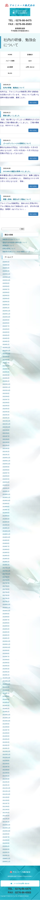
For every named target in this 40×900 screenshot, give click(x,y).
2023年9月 (6, 356)
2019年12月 (6, 494)
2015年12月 (6, 641)
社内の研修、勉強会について (13, 88)
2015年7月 (6, 656)
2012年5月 (6, 773)
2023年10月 (6, 353)
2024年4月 (6, 335)
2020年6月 (6, 476)
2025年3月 (6, 301)
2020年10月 (6, 464)
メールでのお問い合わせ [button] (20, 883)
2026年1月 (6, 271)
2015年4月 (6, 666)
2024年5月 (6, 332)
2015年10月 (6, 647)
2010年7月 (6, 837)
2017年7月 (6, 583)
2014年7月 (6, 693)
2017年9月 (6, 577)
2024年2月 (6, 341)
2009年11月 (6, 861)
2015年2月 (6, 672)
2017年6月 (6, 586)
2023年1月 (6, 381)
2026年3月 (6, 265)
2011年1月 (6, 822)
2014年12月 (6, 678)
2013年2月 (6, 745)
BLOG (10, 73)
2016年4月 (6, 629)
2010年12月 (6, 825)
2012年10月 (6, 757)
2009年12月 (6, 858)
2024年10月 (6, 317)
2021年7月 (6, 436)
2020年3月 (6, 485)
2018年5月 (6, 552)
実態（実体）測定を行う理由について (17, 199)
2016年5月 (6, 626)
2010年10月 (6, 831)
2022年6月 (6, 402)
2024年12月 (6, 311)
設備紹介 (30, 54)
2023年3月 (6, 375)
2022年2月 (6, 415)
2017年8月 (6, 580)
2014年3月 (6, 705)
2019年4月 (6, 519)
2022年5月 (6, 405)
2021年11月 (6, 424)
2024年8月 (6, 323)
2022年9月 (6, 393)
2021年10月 (6, 427)
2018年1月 (6, 565)
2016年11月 (6, 607)
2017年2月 (6, 598)
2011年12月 (6, 788)
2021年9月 (6, 430)
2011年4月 (6, 812)
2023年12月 (6, 347)
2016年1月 (6, 638)
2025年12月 (6, 274)
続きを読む (33, 102)
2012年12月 (6, 751)
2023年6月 (6, 366)
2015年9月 (6, 650)
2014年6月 (6, 696)
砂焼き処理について (9, 248)
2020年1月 (6, 491)
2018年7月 (6, 546)
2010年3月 (6, 849)
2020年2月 (6, 488)
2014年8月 (6, 690)
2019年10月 (6, 500)
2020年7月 (6, 473)
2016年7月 (6, 620)
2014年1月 (6, 711)
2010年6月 (6, 840)
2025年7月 (6, 289)
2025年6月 (6, 292)
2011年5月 (6, 809)
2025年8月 (6, 286)
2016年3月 (6, 632)
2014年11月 (6, 681)
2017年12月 (6, 568)
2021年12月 (6, 421)
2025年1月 (6, 308)
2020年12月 (6, 457)
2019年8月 (6, 506)
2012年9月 (6, 760)
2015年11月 (6, 644)
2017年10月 (6, 574)
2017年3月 (6, 595)
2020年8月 (6, 470)
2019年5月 (6, 516)
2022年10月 (6, 390)
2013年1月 (6, 748)
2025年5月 (6, 295)
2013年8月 (6, 727)
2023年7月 (6, 363)
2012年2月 (6, 782)
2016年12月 (6, 604)
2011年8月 (6, 800)
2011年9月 (6, 797)
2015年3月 (6, 669)
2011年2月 (6, 819)
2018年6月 (6, 549)
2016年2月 (6, 635)
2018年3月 (6, 558)
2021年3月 (6, 448)
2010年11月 (6, 828)
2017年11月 (6, 571)
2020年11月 (6, 461)
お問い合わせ (30, 67)
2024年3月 (6, 338)
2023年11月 (6, 350)
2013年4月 (6, 739)
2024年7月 (6, 326)
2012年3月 (6, 779)
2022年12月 (6, 384)
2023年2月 (6, 378)
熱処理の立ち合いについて (11, 239)
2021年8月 (6, 433)
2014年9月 (6, 687)
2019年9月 (6, 503)
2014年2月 (6, 708)
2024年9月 (6, 320)
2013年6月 (6, 733)
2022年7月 (6, 399)
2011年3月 (6, 815)
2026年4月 (6, 262)
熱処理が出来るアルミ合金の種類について (16, 251)
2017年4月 (6, 592)
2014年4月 (6, 702)
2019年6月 (6, 513)
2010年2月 (6, 852)
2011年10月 (6, 794)
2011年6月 (6, 806)
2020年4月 (6, 482)
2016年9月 (6, 614)
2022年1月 (6, 418)
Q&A (30, 61)
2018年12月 (6, 531)
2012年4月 (6, 776)
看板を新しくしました (11, 115)
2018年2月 (6, 561)
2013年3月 (6, 742)
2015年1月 (6, 675)
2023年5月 (6, 369)
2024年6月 (6, 329)
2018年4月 (6, 555)
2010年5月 (6, 843)
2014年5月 (6, 699)
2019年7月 (6, 509)
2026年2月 (6, 268)
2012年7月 (6, 767)
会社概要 (10, 67)
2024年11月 (6, 314)
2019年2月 (6, 525)
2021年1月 (6, 454)
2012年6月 (6, 770)
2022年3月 (6, 412)
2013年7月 (6, 730)
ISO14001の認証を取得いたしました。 (17, 171)
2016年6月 (6, 623)
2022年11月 (6, 387)
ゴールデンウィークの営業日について (17, 143)
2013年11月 (6, 718)
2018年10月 (6, 537)
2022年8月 (6, 396)
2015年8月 (6, 653)
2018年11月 (6, 534)
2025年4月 (6, 298)
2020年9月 (6, 467)
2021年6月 (6, 439)
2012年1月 (6, 785)
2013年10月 (6, 721)
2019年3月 (6, 522)
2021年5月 (6, 442)
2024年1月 (6, 344)
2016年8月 (6, 617)
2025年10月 (6, 280)
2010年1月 (6, 855)
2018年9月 (6, 540)
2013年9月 (6, 724)
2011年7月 (6, 803)
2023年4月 (6, 372)
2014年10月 (6, 684)
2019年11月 (6, 497)
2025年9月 (6, 283)
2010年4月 (6, 846)
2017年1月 (6, 601)
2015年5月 (6, 662)
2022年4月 (6, 409)
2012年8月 (6, 763)
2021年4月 (6, 445)
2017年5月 (6, 589)
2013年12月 (6, 714)
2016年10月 (6, 610)
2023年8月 (6, 360)
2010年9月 (6, 834)
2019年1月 (6, 528)
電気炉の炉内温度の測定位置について (15, 242)
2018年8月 (6, 543)
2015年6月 (6, 659)
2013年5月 (6, 736)
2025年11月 (6, 277)
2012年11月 (6, 754)
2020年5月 (6, 479)
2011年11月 (6, 791)
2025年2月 (6, 304)
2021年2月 (6, 451)
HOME (10, 54)
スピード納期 (10, 61)
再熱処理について (8, 245)
